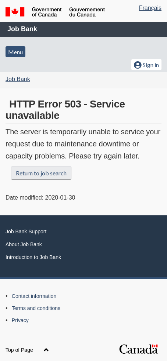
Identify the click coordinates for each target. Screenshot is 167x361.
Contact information (34, 296)
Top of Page (27, 350)
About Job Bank (24, 244)
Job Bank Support (26, 231)
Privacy (20, 320)
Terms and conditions (36, 308)
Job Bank (22, 29)
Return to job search (41, 172)
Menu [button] (15, 51)
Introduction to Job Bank (33, 257)
